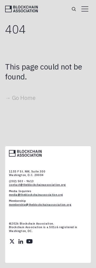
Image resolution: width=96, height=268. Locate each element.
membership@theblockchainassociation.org (40, 204)
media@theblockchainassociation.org (36, 194)
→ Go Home (20, 97)
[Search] (74, 9)
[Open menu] (85, 9)
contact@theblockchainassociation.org (37, 185)
